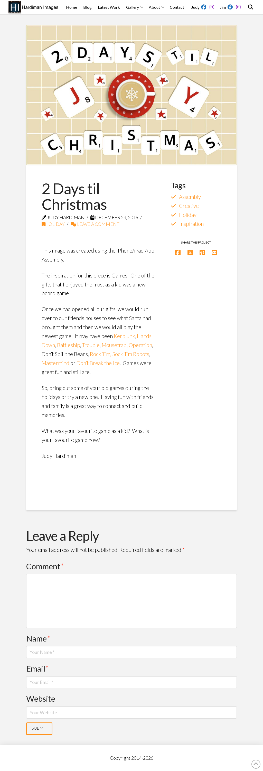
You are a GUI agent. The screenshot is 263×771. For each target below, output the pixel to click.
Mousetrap (114, 345)
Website (40, 698)
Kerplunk (124, 336)
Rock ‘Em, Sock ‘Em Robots (119, 354)
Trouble (91, 345)
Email (37, 668)
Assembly (190, 197)
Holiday (53, 224)
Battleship (68, 345)
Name (38, 638)
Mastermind (55, 363)
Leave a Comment (95, 224)
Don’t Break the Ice (98, 363)
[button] (251, 7)
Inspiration (191, 224)
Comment (45, 566)
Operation (140, 345)
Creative (189, 206)
